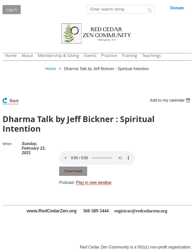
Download (73, 170)
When (7, 144)
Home (50, 69)
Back (14, 101)
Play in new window (93, 182)
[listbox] (170, 100)
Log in (11, 9)
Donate (177, 8)
